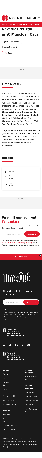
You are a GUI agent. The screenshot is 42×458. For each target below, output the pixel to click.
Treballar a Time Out (8, 390)
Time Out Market (9, 436)
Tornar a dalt (21, 263)
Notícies (4, 24)
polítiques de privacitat (24, 248)
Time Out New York (32, 407)
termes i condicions (8, 248)
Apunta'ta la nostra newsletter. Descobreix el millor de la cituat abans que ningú (20, 233)
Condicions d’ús (8, 406)
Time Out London (31, 403)
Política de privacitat (6, 397)
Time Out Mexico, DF (31, 416)
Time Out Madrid (31, 399)
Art (31, 24)
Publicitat (6, 421)
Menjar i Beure (22, 24)
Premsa (5, 380)
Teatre (37, 24)
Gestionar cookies (9, 411)
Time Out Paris (30, 411)
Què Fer (12, 24)
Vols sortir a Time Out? (9, 426)
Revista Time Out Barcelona (31, 384)
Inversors (6, 385)
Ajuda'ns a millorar (9, 432)
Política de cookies (9, 402)
